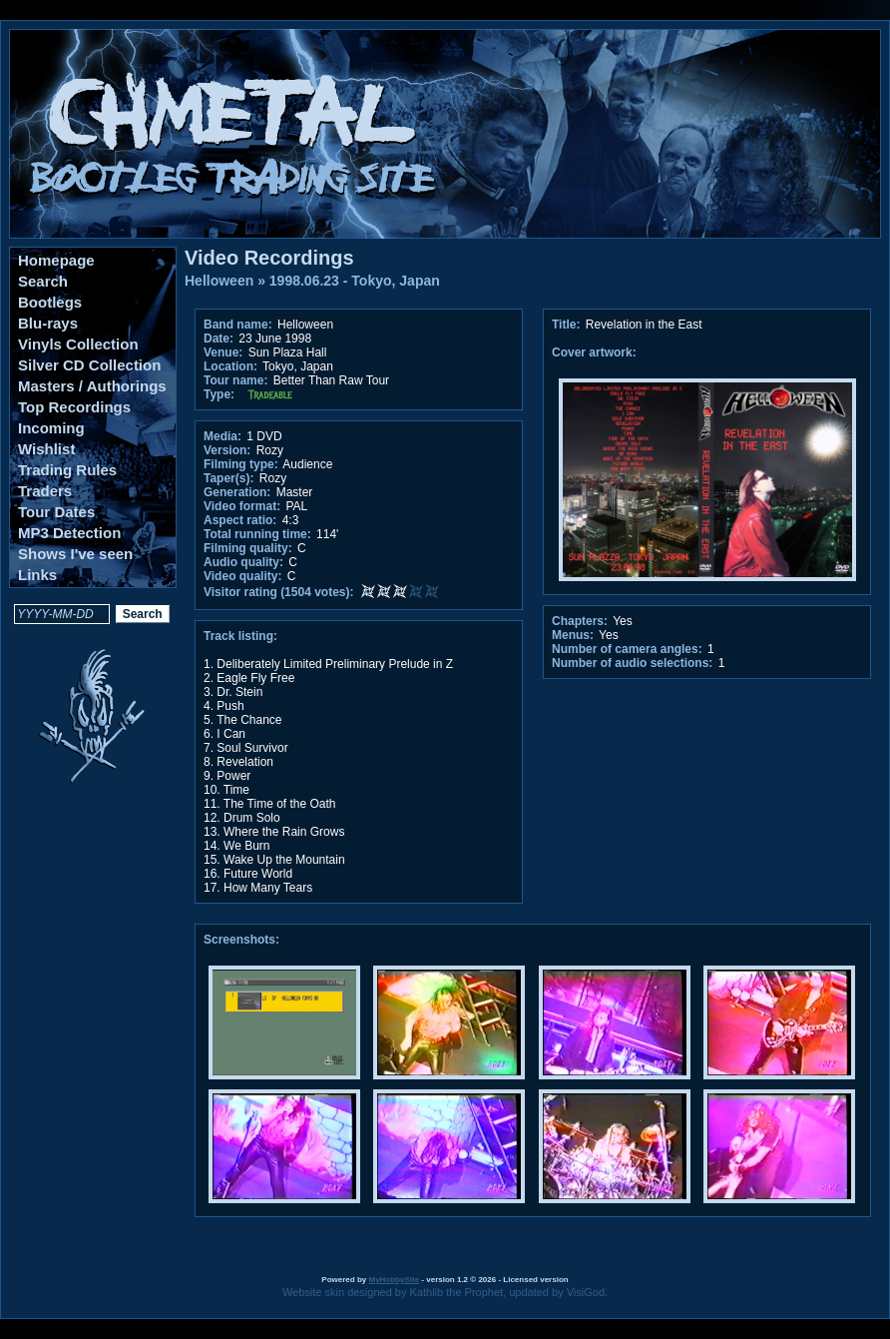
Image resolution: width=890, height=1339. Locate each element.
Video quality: (242, 576)
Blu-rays (48, 323)
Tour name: (235, 380)
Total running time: (257, 534)
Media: (222, 436)
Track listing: (240, 636)
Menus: (573, 635)
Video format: (242, 506)
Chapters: (580, 621)
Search (43, 281)
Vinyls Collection (78, 343)
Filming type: (241, 464)
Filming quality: (248, 548)
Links (37, 574)
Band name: (238, 325)
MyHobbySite (393, 1279)
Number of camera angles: (627, 649)
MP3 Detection (69, 532)
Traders (45, 490)
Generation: (237, 492)
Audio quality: (243, 562)
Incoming (51, 427)
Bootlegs (50, 302)
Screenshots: (241, 940)
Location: (230, 366)
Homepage (56, 260)
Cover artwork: (594, 352)
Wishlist (46, 448)
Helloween (219, 281)
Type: (219, 394)
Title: (568, 325)
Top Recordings (74, 406)
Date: (218, 338)
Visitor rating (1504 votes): (279, 592)
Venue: (223, 352)
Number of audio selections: (632, 663)
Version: (227, 450)
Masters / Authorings (92, 385)
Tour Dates (56, 511)
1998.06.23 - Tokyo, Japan (354, 281)
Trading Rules (67, 469)
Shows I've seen (75, 553)
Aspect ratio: (240, 520)
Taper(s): (228, 478)
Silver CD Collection (89, 364)
